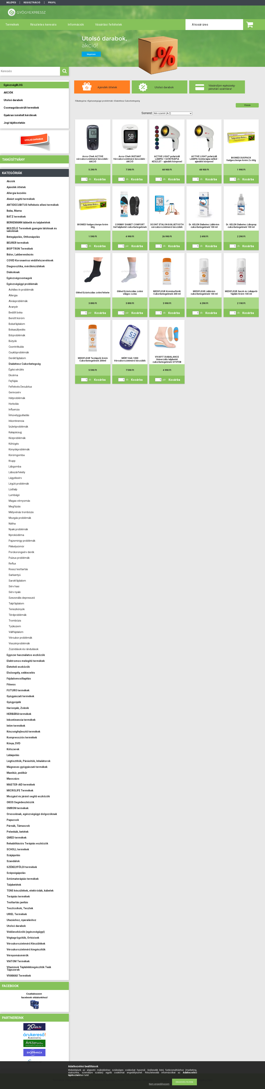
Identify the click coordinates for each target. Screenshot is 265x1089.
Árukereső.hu (34, 1038)
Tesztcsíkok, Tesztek (20, 908)
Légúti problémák (19, 483)
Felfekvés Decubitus (20, 386)
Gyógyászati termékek (20, 696)
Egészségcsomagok (19, 278)
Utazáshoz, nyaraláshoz (21, 920)
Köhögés (14, 443)
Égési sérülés (16, 369)
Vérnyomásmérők (18, 955)
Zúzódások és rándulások (23, 649)
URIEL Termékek (17, 914)
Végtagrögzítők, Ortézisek (23, 937)
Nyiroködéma (16, 535)
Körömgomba (17, 455)
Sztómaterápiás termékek (23, 878)
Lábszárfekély (17, 472)
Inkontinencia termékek (21, 719)
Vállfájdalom (16, 632)
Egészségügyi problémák (22, 284)
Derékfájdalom (17, 358)
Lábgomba (15, 466)
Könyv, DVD (13, 743)
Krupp (12, 460)
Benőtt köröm (17, 318)
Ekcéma (13, 375)
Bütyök (13, 341)
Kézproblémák (17, 438)
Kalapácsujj (15, 432)
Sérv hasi (14, 586)
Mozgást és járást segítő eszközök (28, 796)
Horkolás (14, 403)
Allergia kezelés (16, 193)
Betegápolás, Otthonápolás (23, 236)
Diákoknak (13, 272)
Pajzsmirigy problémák (22, 540)
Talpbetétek (14, 884)
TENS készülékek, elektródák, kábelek (30, 890)
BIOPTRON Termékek (20, 248)
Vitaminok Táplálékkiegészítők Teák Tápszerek (29, 968)
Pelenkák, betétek (18, 831)
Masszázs (13, 778)
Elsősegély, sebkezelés (21, 672)
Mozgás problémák (20, 517)
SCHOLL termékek (18, 849)
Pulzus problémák (19, 557)
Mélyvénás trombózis (21, 512)
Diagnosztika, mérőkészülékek (26, 266)
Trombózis (15, 620)
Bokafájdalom (17, 323)
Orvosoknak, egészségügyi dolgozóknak (32, 814)
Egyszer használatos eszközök (26, 655)
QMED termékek (16, 837)
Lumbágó (14, 495)
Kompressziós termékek (22, 737)
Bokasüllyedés (17, 329)
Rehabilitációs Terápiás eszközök (27, 843)
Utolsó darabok (16, 925)
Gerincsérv (15, 392)
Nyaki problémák (18, 529)
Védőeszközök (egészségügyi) (26, 931)
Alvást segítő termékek (21, 198)
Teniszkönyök (17, 609)
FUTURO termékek (18, 690)
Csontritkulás (16, 346)
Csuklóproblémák (19, 352)
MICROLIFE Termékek (20, 790)
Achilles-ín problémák (21, 289)
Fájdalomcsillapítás (19, 678)
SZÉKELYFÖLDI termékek (22, 867)
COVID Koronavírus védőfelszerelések (30, 260)
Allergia (13, 295)
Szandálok (13, 861)
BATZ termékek (16, 216)
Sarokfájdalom (17, 580)
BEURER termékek (18, 242)
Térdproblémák (17, 614)
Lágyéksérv (15, 477)
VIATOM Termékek (18, 961)
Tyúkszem (15, 626)
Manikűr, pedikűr (17, 772)
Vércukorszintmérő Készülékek (26, 943)
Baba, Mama (14, 210)
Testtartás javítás (17, 902)
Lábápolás (13, 755)
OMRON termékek (18, 808)
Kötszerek (13, 749)
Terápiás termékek (18, 896)
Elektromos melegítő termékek (26, 660)
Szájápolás (13, 855)
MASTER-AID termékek (21, 784)
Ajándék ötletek (16, 187)
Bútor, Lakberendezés (20, 254)
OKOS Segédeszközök (20, 802)
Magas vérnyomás (19, 500)
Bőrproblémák (17, 335)
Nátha (12, 523)
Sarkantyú (15, 574)
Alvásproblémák (18, 301)
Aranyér (13, 306)
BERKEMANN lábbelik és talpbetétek (28, 222)
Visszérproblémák (19, 643)
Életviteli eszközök (18, 666)
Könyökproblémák (19, 449)
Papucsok (13, 819)
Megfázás (15, 506)
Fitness (11, 684)
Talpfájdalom (16, 603)
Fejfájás (13, 381)
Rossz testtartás (18, 569)
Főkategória (80, 101)
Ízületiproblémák (18, 426)
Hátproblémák (17, 398)
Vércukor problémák (20, 637)
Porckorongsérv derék (21, 552)
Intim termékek (16, 725)
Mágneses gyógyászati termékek (27, 766)
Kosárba (100, 179)
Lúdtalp (13, 489)
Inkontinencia (16, 420)
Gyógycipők (14, 702)
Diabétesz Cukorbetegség (25, 363)
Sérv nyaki (15, 592)
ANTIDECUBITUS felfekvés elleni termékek (33, 204)
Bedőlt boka (15, 312)
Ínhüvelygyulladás (19, 415)
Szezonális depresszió (22, 597)
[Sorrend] (172, 113)
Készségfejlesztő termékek (23, 731)
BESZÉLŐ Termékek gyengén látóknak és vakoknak (32, 229)
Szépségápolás (16, 872)
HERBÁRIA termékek (19, 713)
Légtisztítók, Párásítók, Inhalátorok (28, 761)
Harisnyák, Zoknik (18, 708)
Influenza (14, 409)
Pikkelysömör (16, 546)
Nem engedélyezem (159, 1084)
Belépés (11, 2)
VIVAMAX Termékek (19, 975)
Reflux (12, 563)
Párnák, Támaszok (18, 825)
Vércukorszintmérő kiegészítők (26, 949)
